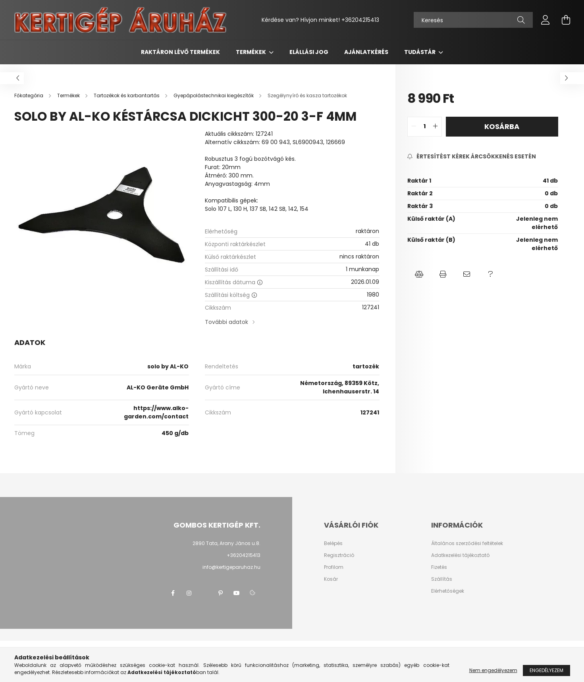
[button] (419, 274)
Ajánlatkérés (366, 52)
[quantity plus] (435, 127)
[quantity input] (425, 126)
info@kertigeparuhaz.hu (231, 567)
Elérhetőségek (447, 591)
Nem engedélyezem (493, 670)
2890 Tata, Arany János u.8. (226, 543)
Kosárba (501, 126)
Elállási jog (308, 52)
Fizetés (439, 567)
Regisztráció (339, 555)
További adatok (226, 322)
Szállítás (441, 579)
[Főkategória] (29, 95)
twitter (205, 593)
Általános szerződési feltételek (467, 543)
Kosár (331, 579)
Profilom (333, 567)
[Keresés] (473, 20)
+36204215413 (360, 20)
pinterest (221, 593)
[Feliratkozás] (471, 156)
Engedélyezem (546, 670)
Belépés (333, 543)
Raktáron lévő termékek (180, 52)
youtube (237, 593)
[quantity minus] (414, 127)
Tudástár (420, 52)
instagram (189, 593)
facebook (173, 593)
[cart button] (566, 20)
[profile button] (545, 20)
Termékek (251, 52)
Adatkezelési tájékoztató (460, 555)
